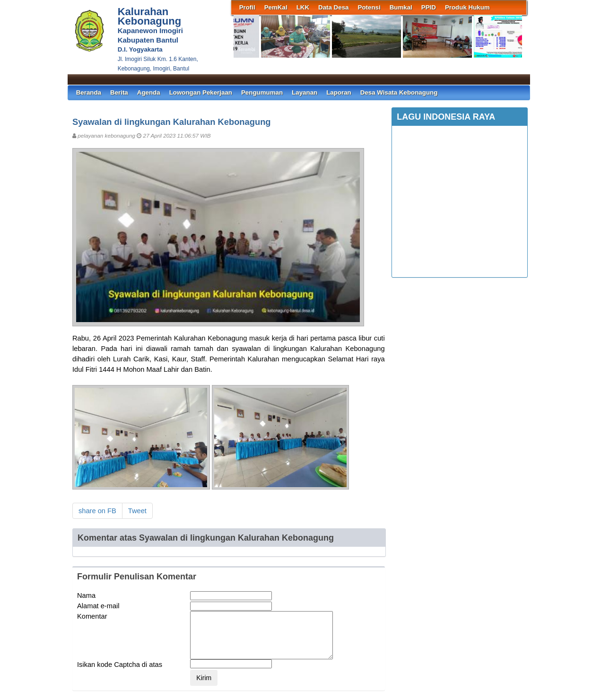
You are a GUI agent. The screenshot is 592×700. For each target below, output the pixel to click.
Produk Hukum (467, 7)
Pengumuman (262, 92)
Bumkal (401, 7)
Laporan (338, 92)
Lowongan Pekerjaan (200, 92)
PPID (428, 7)
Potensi (369, 7)
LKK (302, 7)
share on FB (97, 511)
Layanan (304, 92)
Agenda (148, 92)
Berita (119, 92)
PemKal (275, 7)
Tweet (137, 511)
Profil (247, 7)
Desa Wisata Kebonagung (399, 92)
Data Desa (333, 7)
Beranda (88, 92)
